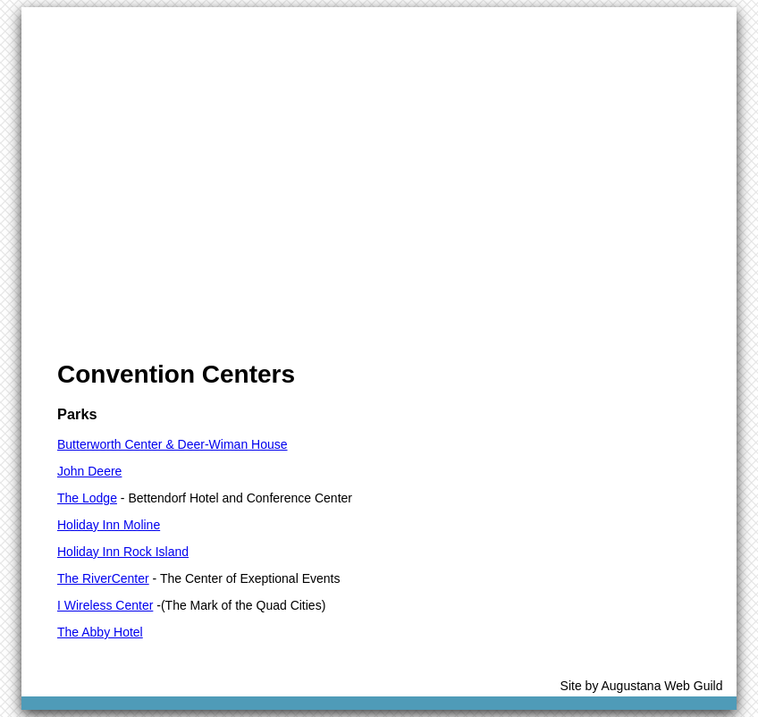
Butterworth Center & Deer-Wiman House (172, 444)
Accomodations (392, 25)
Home (62, 25)
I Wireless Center (105, 605)
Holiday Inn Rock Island (123, 551)
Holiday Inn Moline (108, 525)
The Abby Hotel (100, 632)
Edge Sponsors (619, 25)
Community (287, 25)
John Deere (89, 471)
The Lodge (87, 498)
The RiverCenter (103, 578)
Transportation (505, 25)
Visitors (126, 25)
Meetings (200, 25)
